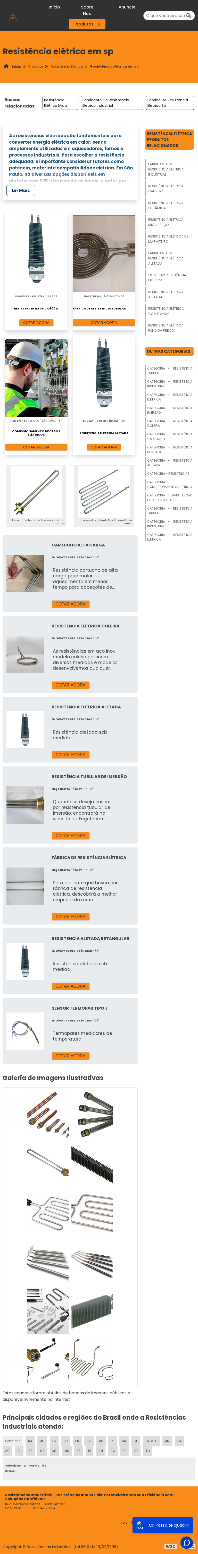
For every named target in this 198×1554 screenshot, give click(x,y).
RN (100, 1450)
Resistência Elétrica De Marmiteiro (168, 239)
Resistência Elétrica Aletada (166, 294)
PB (78, 1450)
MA (42, 1450)
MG (42, 1440)
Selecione (12, 1440)
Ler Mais (21, 190)
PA (179, 1440)
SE (136, 1450)
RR (124, 1450)
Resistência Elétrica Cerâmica (166, 205)
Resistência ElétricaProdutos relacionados (169, 139)
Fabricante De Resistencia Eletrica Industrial (105, 102)
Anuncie (127, 7)
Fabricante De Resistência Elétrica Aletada (166, 258)
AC (7, 1450)
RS (101, 1440)
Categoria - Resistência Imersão (169, 410)
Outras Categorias (168, 351)
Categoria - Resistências (168, 473)
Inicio (123, 1521)
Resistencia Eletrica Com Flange (166, 311)
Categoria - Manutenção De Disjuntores (169, 497)
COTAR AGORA (36, 323)
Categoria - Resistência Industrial (169, 383)
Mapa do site (182, 1521)
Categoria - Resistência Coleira (169, 423)
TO (147, 1450)
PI (89, 1450)
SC (89, 1440)
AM (167, 1440)
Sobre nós (139, 1521)
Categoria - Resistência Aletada (169, 462)
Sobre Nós (87, 10)
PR (77, 1440)
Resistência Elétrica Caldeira (166, 189)
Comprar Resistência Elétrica (167, 278)
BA (124, 1440)
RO (112, 1450)
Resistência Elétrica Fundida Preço (166, 328)
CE (136, 1440)
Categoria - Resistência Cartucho (169, 436)
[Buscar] (188, 16)
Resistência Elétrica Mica (55, 102)
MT (54, 1450)
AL (19, 1450)
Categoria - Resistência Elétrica (169, 397)
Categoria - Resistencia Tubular (169, 370)
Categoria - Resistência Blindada (169, 449)
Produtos (88, 24)
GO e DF (151, 1440)
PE (112, 1440)
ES (54, 1440)
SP (66, 1440)
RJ (30, 1440)
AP (30, 1450)
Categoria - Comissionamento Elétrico (169, 484)
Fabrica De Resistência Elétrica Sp (167, 102)
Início (54, 7)
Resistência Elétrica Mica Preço (166, 222)
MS (66, 1450)
